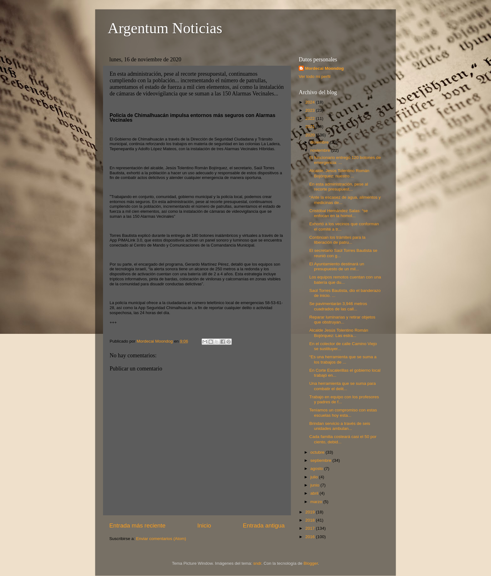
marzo (316, 501)
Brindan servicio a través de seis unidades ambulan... (339, 426)
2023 (310, 110)
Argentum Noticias (165, 28)
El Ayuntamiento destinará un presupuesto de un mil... (336, 266)
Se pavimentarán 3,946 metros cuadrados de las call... (338, 306)
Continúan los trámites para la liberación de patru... (337, 240)
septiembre (321, 460)
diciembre (320, 142)
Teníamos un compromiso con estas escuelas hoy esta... (343, 412)
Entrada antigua (264, 525)
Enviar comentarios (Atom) (161, 538)
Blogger (310, 563)
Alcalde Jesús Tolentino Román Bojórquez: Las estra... (338, 333)
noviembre (320, 150)
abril (314, 493)
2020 (310, 135)
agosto (317, 468)
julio (314, 477)
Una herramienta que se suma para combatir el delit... (342, 386)
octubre (318, 452)
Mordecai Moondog (324, 68)
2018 (310, 520)
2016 (310, 536)
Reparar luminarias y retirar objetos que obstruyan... (342, 319)
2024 (310, 102)
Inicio (204, 525)
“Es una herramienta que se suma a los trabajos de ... (343, 359)
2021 (310, 126)
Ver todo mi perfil (314, 76)
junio (315, 485)
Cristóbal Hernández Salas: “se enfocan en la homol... (338, 213)
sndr (257, 563)
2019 (310, 512)
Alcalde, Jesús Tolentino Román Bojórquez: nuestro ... (339, 173)
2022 (310, 118)
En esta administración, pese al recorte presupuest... (338, 186)
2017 (310, 528)
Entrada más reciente (137, 525)
